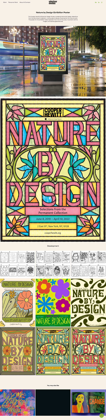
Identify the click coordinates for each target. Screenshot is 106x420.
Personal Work (13, 2)
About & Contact (25, 2)
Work (5, 2)
